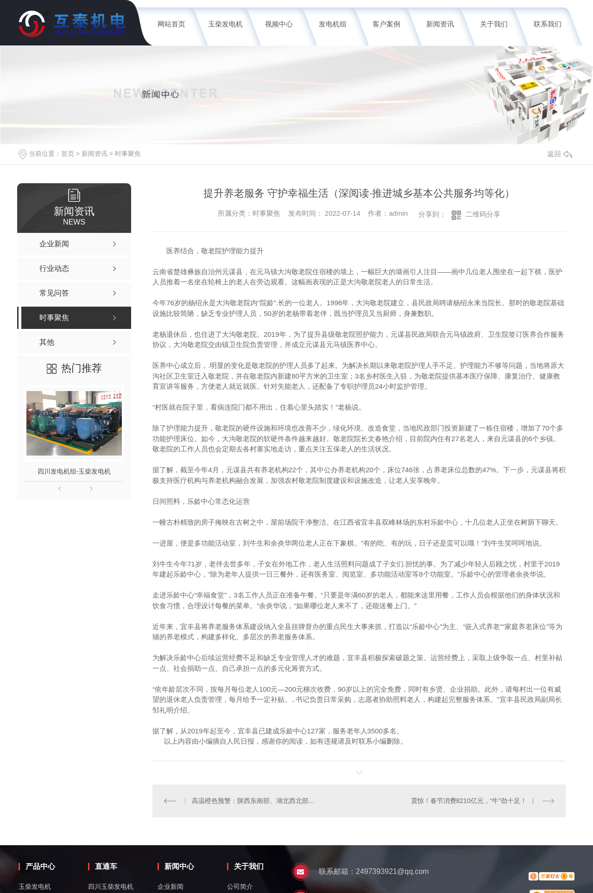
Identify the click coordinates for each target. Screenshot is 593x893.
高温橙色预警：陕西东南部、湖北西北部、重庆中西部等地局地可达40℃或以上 (255, 800)
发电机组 (333, 24)
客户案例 (386, 24)
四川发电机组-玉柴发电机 (74, 471)
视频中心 (279, 24)
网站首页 (171, 24)
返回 (559, 154)
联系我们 (547, 24)
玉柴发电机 (225, 24)
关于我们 (494, 24)
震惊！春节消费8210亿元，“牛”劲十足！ (469, 800)
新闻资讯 (440, 24)
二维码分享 (483, 214)
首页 (67, 153)
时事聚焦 (128, 153)
